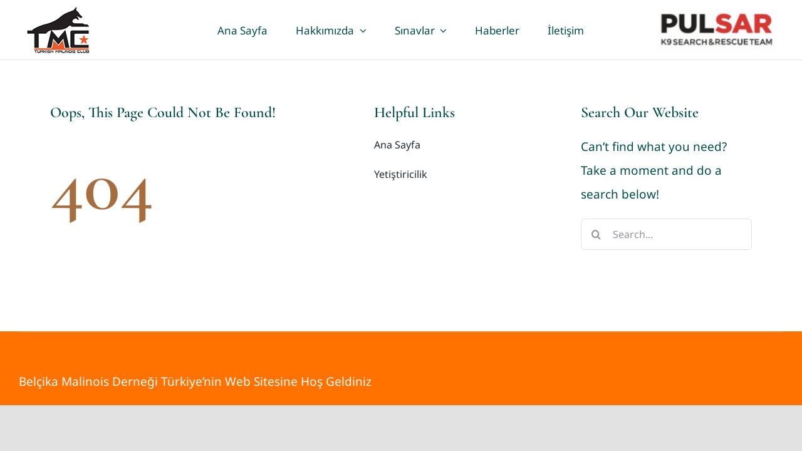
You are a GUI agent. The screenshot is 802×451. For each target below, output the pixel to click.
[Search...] (666, 234)
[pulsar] (716, 12)
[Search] (596, 234)
